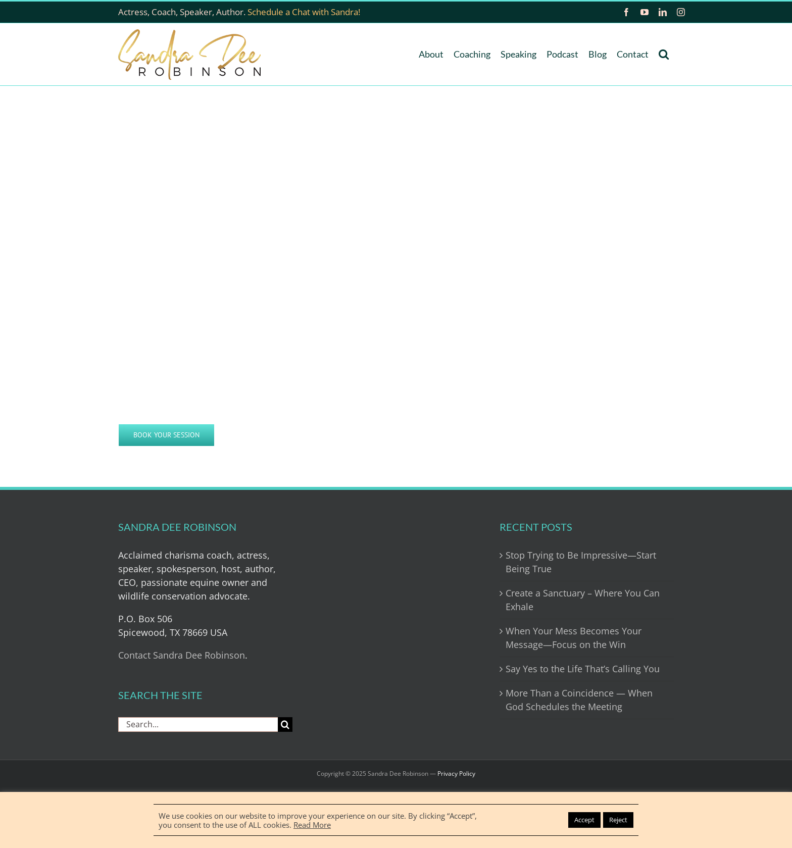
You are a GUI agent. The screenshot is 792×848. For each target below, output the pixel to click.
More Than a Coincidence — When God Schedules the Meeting (579, 700)
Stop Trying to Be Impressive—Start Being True (581, 562)
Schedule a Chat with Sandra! (303, 12)
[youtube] (644, 12)
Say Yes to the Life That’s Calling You (583, 669)
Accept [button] (584, 819)
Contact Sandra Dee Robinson (181, 655)
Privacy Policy (456, 773)
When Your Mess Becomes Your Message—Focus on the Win (573, 638)
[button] (664, 54)
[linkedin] (663, 12)
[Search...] (198, 724)
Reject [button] (618, 819)
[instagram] (681, 12)
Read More (312, 825)
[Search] (285, 724)
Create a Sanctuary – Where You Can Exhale (583, 600)
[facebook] (626, 12)
